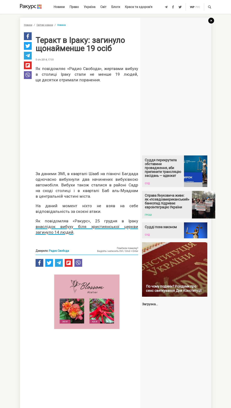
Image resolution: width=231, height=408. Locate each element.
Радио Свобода (59, 250)
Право (74, 7)
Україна (89, 7)
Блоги (115, 7)
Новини (59, 7)
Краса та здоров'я (138, 7)
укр (192, 7)
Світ (103, 7)
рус (197, 7)
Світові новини (45, 25)
